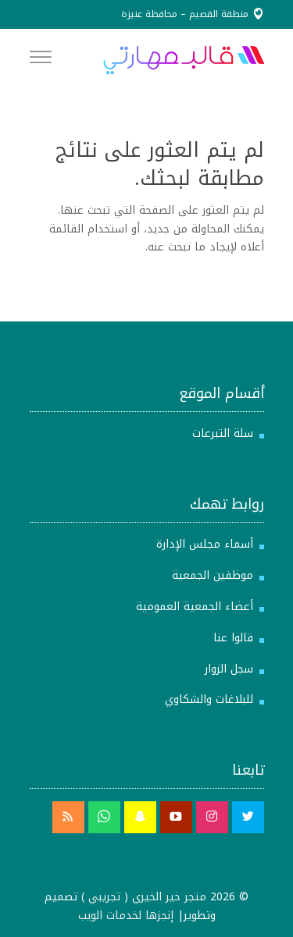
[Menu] (41, 60)
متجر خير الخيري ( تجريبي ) (143, 896)
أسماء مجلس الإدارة (204, 544)
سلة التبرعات (222, 433)
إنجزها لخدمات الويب (125, 915)
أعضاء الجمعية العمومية (194, 606)
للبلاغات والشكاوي (209, 699)
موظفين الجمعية (212, 575)
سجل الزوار (229, 669)
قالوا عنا (233, 637)
